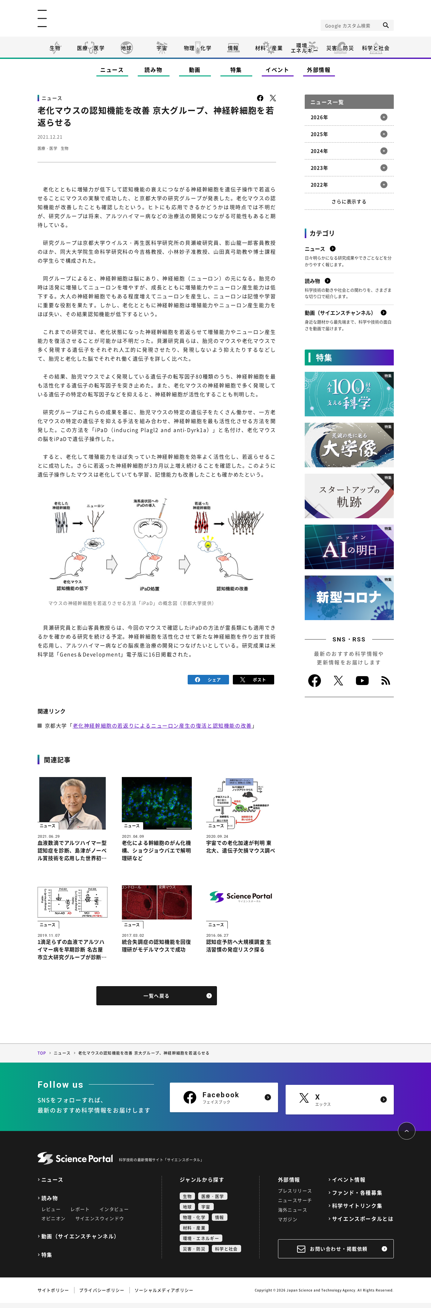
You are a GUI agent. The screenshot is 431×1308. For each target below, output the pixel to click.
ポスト (253, 679)
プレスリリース (295, 1195)
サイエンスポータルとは (363, 1223)
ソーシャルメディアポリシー (164, 1295)
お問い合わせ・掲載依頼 (339, 1253)
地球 (126, 48)
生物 (55, 48)
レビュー (51, 1214)
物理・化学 (198, 48)
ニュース (112, 70)
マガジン (288, 1224)
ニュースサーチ (295, 1205)
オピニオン (53, 1223)
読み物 (153, 70)
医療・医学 (91, 48)
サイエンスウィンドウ (99, 1223)
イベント (277, 70)
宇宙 (162, 48)
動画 (195, 70)
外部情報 (319, 70)
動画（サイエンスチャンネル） (80, 1241)
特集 (236, 70)
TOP (42, 1058)
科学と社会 (376, 48)
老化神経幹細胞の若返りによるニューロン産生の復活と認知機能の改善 (162, 725)
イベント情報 (349, 1184)
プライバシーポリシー (102, 1295)
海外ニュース (292, 1215)
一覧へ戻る (156, 1000)
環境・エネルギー (201, 1243)
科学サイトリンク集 (357, 1210)
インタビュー (114, 1214)
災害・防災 (340, 48)
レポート (80, 1214)
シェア (208, 679)
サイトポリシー (53, 1295)
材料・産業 (269, 48)
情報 (233, 48)
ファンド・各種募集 (357, 1197)
